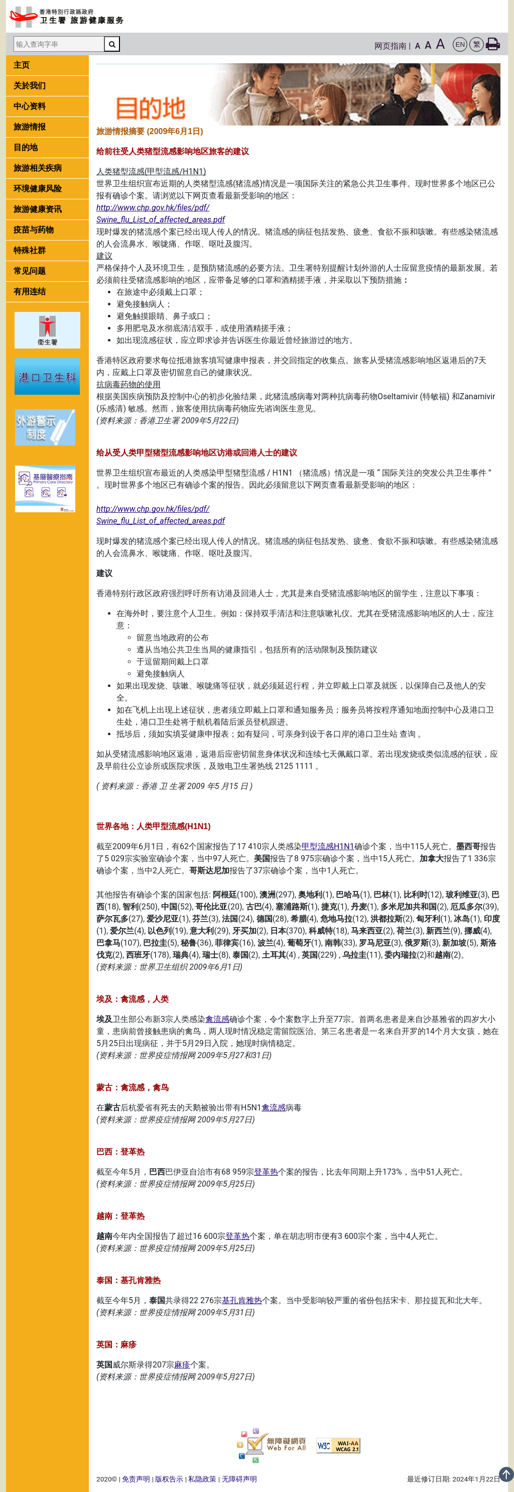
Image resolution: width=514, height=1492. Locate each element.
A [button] (418, 46)
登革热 (266, 1172)
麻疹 (182, 1364)
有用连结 (30, 291)
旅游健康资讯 (38, 209)
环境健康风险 (38, 188)
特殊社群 (30, 250)
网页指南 (390, 46)
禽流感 (217, 1019)
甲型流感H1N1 (328, 846)
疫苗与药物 (34, 230)
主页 (22, 65)
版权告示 (169, 1479)
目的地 (26, 147)
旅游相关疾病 (38, 168)
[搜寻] (112, 44)
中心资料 (30, 106)
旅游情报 (30, 127)
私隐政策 (202, 1479)
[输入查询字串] (59, 44)
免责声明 (136, 1479)
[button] (460, 44)
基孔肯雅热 (242, 1300)
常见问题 (30, 271)
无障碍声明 (239, 1479)
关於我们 (30, 85)
